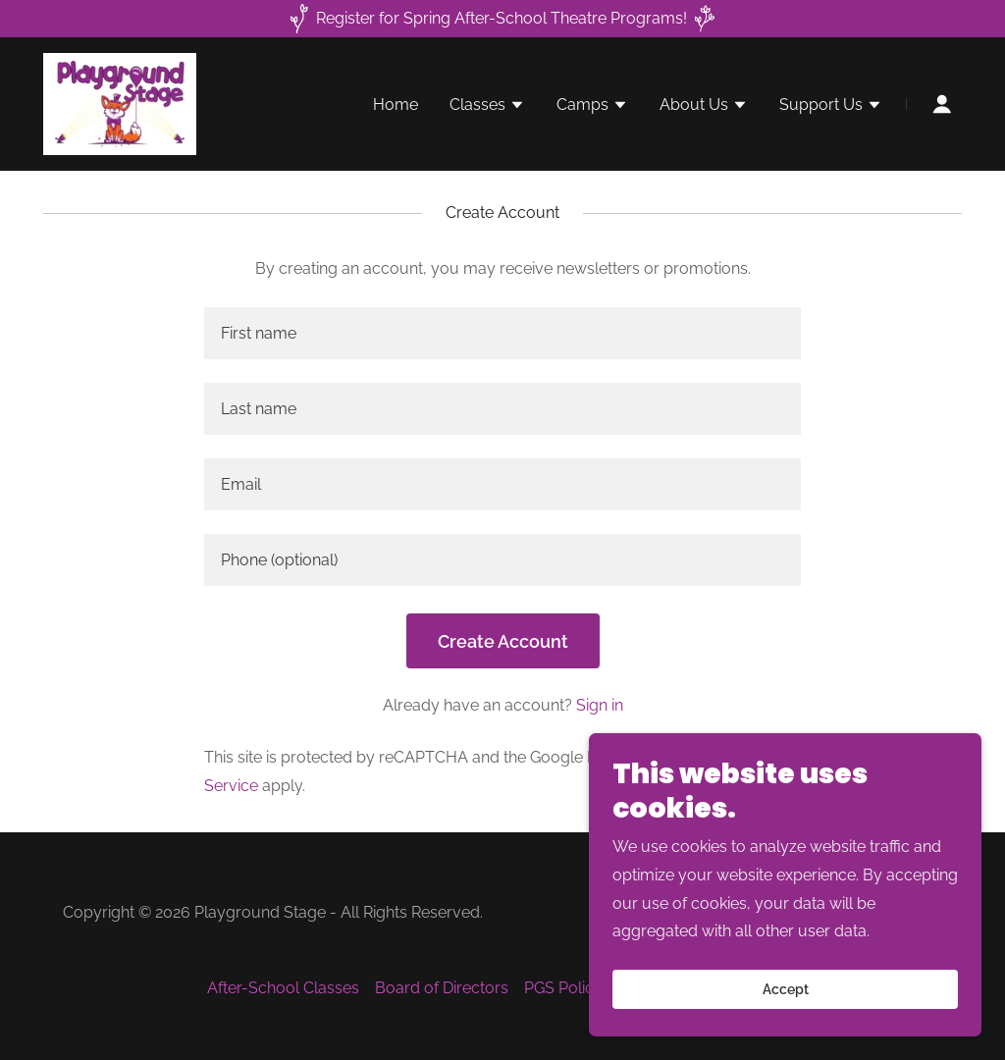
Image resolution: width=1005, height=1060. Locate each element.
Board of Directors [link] (441, 988)
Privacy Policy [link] (638, 757)
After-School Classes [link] (283, 988)
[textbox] (502, 333)
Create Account (503, 641)
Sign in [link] (599, 705)
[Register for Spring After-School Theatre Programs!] (502, 18)
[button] (487, 107)
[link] (119, 102)
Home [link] (395, 104)
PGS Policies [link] (568, 988)
